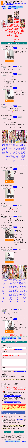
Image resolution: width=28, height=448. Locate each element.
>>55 (5, 76)
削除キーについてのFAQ (20, 371)
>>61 (5, 208)
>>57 (5, 109)
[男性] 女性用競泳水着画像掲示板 (12, 395)
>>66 (15, 322)
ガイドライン (20, 419)
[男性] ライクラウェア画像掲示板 (12, 402)
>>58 (5, 119)
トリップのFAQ (19, 349)
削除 (4, 49)
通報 (9, 49)
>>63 (15, 231)
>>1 (5, 312)
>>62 (15, 230)
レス (15, 48)
